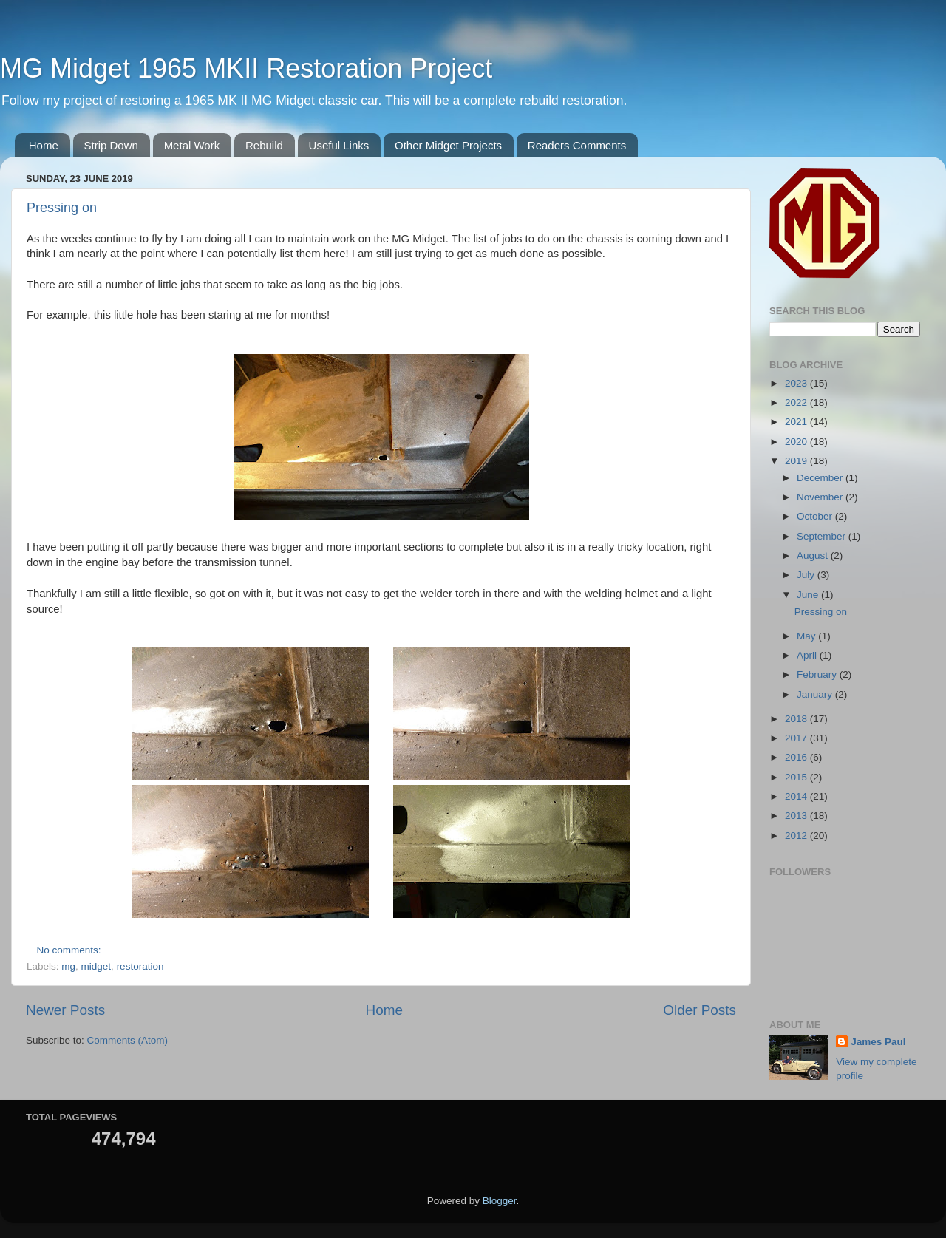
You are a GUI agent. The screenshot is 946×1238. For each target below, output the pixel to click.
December (821, 477)
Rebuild (264, 145)
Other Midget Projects (448, 145)
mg (68, 966)
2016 (797, 757)
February (818, 674)
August (814, 555)
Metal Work (192, 145)
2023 (797, 383)
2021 (797, 421)
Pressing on (62, 207)
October (816, 516)
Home (43, 145)
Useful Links (339, 145)
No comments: (70, 950)
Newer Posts (65, 1010)
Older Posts (699, 1010)
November (821, 497)
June (809, 594)
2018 (797, 718)
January (816, 694)
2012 (797, 835)
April (808, 655)
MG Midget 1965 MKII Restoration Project (246, 68)
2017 (797, 738)
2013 (797, 815)
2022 (797, 402)
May (807, 636)
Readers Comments (577, 145)
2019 (797, 460)
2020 (797, 441)
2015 (797, 777)
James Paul (878, 1041)
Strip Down (111, 145)
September (822, 536)
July (807, 574)
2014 (797, 796)
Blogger (500, 1200)
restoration (140, 966)
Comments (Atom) (128, 1040)
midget (96, 966)
